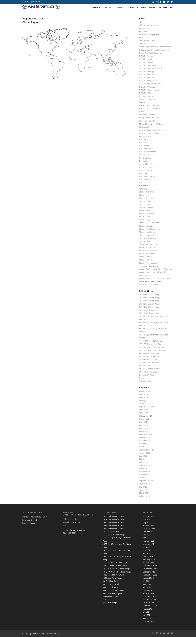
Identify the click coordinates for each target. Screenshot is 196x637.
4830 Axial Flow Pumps (149, 356)
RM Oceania (144, 173)
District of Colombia (147, 99)
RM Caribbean (145, 148)
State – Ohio (144, 241)
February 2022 (145, 465)
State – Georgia (146, 207)
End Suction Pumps (147, 375)
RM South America (147, 176)
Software (143, 189)
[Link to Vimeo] (172, 2)
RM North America (147, 167)
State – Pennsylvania (148, 244)
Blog (141, 37)
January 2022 (144, 468)
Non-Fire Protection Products (152, 130)
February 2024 (145, 416)
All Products (144, 31)
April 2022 (143, 462)
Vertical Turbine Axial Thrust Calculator (155, 269)
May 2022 (143, 459)
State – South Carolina (148, 250)
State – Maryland (146, 219)
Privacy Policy (145, 136)
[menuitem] (97, 7)
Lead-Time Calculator (148, 121)
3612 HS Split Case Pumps (150, 313)
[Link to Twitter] (168, 2)
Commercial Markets (148, 40)
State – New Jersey (147, 232)
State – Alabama (146, 192)
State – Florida (145, 204)
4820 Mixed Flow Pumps (149, 353)
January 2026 (144, 391)
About (141, 22)
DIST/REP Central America (150, 68)
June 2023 (143, 425)
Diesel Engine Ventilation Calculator (154, 50)
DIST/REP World (146, 96)
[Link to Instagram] (156, 2)
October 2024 (145, 403)
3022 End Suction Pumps (149, 304)
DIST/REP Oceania (147, 87)
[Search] (171, 7)
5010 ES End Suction (148, 359)
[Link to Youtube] (164, 2)
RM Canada (144, 145)
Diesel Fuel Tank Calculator (150, 53)
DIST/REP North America (150, 83)
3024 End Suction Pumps (149, 307)
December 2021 (146, 471)
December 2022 (146, 440)
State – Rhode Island (148, 247)
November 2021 (146, 474)
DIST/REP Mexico (146, 77)
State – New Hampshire (149, 229)
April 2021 (143, 490)
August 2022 (144, 453)
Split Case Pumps (146, 381)
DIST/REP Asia (145, 59)
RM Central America (147, 151)
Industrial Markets (147, 114)
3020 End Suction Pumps (149, 300)
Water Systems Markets (149, 284)
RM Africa (143, 139)
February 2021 (145, 496)
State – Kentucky (146, 210)
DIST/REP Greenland (148, 74)
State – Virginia (145, 259)
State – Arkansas (146, 195)
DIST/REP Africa (146, 56)
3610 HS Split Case (147, 310)
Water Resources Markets (150, 281)
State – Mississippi (147, 226)
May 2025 (143, 397)
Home (141, 111)
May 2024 (143, 409)
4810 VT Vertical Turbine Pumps (153, 347)
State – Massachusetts (149, 222)
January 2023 (144, 437)
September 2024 (146, 406)
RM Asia (142, 142)
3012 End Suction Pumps (149, 297)
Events (142, 102)
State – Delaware (146, 201)
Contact (142, 43)
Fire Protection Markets (149, 105)
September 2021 (146, 480)
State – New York (146, 235)
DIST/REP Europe (146, 71)
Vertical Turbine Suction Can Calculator (155, 278)
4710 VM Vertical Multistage (151, 341)
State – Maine (145, 216)
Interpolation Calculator (149, 117)
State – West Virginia (148, 263)
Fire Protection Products (149, 108)
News (141, 378)
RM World (143, 185)
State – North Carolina (148, 238)
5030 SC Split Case (147, 365)
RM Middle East (146, 164)
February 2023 (145, 434)
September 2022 (146, 449)
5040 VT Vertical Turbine (149, 368)
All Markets (144, 28)
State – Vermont (146, 256)
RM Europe (144, 154)
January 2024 (144, 419)
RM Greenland (145, 158)
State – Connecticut (147, 198)
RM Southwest (145, 179)
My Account (144, 127)
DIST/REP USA (145, 93)
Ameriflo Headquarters (149, 34)
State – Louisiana (146, 213)
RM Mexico (144, 161)
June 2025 (143, 394)
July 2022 (143, 456)
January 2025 (144, 400)
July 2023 (143, 422)
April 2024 (143, 412)
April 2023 (143, 428)
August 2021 (144, 483)
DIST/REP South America (149, 90)
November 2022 (146, 443)
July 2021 (143, 487)
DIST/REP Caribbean (148, 65)
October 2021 (145, 477)
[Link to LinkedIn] (153, 2)
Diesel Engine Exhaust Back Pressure (155, 46)
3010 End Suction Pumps (149, 294)
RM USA (142, 182)
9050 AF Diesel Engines (149, 372)
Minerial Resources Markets (151, 124)
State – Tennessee (147, 253)
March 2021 (144, 493)
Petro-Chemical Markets (149, 133)
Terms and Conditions (148, 266)
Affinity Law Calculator (148, 25)
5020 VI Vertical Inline (148, 362)
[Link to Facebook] (160, 2)
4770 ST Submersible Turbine (152, 344)
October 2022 (145, 446)
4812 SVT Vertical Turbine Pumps (153, 350)
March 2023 (144, 431)
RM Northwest (145, 170)
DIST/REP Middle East (148, 80)
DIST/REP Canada (146, 62)
